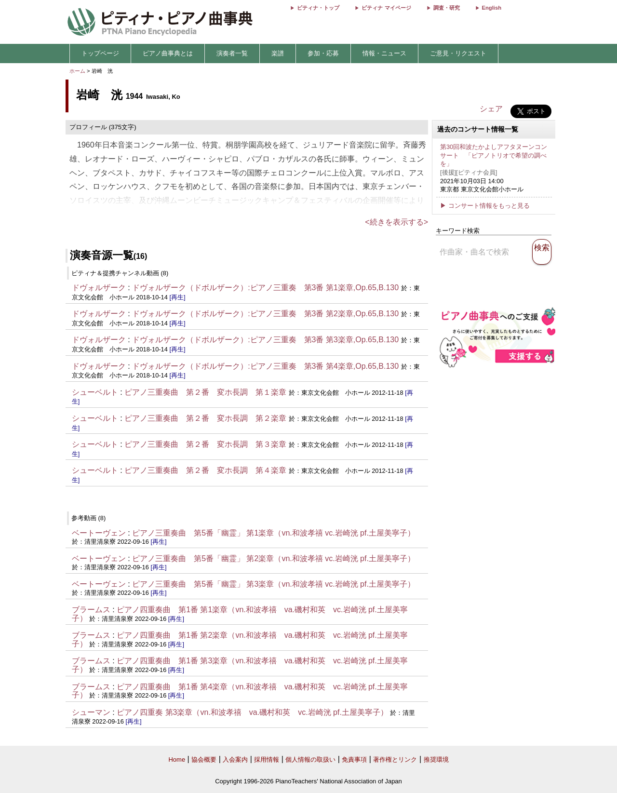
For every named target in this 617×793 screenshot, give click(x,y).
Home (176, 759)
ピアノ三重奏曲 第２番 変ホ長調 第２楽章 (205, 418)
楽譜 (277, 53)
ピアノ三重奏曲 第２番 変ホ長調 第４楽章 (205, 470)
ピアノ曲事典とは (168, 53)
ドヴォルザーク (99, 287)
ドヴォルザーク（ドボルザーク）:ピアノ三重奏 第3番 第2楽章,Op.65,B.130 (266, 313)
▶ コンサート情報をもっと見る (485, 205)
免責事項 (354, 759)
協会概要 (203, 759)
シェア (491, 109)
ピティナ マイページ (386, 8)
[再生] (177, 297)
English (491, 8)
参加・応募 (323, 53)
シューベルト (95, 392)
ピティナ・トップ (318, 8)
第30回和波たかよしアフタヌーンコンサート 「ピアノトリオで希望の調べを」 (493, 155)
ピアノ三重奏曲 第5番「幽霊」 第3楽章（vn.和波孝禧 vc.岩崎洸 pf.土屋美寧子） (273, 584)
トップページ (100, 53)
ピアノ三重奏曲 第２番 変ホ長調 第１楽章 (205, 392)
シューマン (91, 712)
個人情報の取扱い (310, 759)
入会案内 (235, 759)
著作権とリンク (395, 759)
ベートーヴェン (99, 533)
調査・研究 (446, 8)
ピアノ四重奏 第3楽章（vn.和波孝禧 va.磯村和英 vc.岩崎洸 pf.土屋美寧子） (253, 712)
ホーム (77, 71)
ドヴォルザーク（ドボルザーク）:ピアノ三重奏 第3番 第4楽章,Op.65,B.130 (265, 366)
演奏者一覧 (232, 53)
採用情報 (266, 759)
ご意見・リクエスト (458, 53)
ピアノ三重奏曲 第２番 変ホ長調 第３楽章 (205, 444)
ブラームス (91, 609)
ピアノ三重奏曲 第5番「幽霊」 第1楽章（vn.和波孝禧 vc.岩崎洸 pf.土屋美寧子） (273, 533)
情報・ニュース (384, 53)
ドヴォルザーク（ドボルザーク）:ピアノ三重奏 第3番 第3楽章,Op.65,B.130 (265, 340)
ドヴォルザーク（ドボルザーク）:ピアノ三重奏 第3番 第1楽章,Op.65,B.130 (265, 287)
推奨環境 (436, 759)
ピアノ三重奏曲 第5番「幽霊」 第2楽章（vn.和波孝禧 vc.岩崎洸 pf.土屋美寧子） (273, 558)
